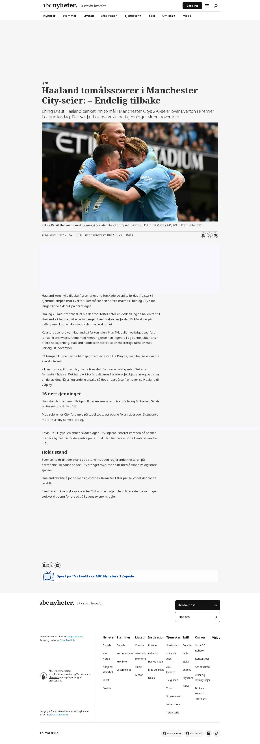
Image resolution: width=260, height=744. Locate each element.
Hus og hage (155, 661)
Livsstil (89, 16)
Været (170, 688)
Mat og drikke (156, 669)
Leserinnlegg (124, 669)
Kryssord (188, 678)
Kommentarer (125, 653)
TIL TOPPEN (48, 733)
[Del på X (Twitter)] (209, 235)
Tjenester (132, 16)
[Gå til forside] (74, 5)
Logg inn (192, 5)
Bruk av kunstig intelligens (201, 693)
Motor (139, 675)
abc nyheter (174, 733)
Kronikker (122, 661)
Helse (138, 666)
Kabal (186, 685)
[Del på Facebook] (203, 235)
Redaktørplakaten (63, 674)
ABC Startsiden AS (58, 714)
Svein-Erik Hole (67, 640)
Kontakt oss (186, 605)
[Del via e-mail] (215, 235)
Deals (151, 678)
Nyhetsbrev (173, 704)
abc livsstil (196, 733)
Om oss (167, 16)
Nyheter (49, 16)
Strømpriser (173, 696)
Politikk (107, 688)
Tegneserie (172, 712)
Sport (106, 680)
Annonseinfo (202, 666)
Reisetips (153, 653)
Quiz (185, 653)
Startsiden (172, 645)
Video (187, 16)
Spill (152, 16)
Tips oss (184, 617)
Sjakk (186, 661)
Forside (107, 645)
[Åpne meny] (206, 5)
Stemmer (69, 16)
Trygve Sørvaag (75, 636)
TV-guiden (172, 680)
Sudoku (187, 669)
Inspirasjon (109, 16)
